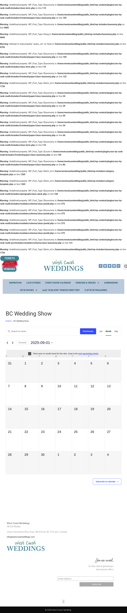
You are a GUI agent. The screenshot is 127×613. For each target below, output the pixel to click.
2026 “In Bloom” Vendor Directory (61, 290)
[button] (63, 601)
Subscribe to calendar (105, 482)
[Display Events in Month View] (108, 331)
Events (8, 321)
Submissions (111, 283)
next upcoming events (88, 353)
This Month (22, 343)
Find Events (88, 331)
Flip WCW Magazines (96, 290)
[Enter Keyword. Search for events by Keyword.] (43, 331)
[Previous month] (7, 342)
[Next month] (12, 342)
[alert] (63, 353)
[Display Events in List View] (100, 331)
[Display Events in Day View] (116, 331)
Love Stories (33, 283)
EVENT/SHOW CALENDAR (58, 283)
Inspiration (15, 283)
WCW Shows (29, 290)
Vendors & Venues (88, 282)
